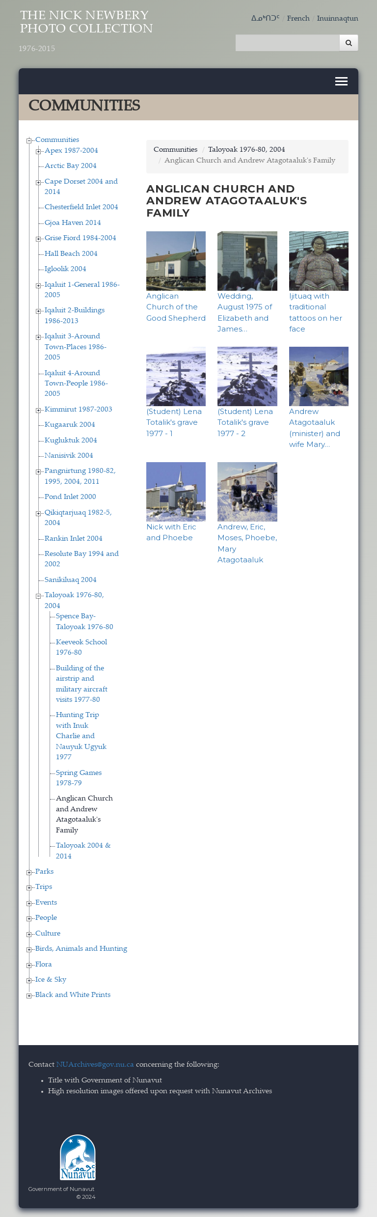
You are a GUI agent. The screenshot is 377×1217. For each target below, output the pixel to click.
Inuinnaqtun (337, 19)
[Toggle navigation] (341, 81)
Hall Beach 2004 (71, 253)
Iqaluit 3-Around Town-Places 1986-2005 (76, 346)
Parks (44, 871)
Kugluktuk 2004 (71, 439)
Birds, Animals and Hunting (81, 948)
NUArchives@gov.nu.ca (95, 1064)
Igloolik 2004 (65, 269)
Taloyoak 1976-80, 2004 (246, 149)
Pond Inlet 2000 (70, 496)
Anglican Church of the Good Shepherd (176, 306)
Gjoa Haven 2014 (73, 222)
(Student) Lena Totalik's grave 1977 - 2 (245, 421)
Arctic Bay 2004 (71, 165)
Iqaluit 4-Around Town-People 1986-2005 (76, 383)
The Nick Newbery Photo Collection (89, 32)
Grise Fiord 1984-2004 (80, 238)
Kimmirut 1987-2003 (78, 409)
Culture (47, 933)
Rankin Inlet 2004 (74, 538)
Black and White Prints (72, 994)
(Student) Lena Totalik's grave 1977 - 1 (174, 421)
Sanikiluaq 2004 (71, 579)
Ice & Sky (50, 979)
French (298, 19)
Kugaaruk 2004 (70, 424)
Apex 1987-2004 (71, 150)
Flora (43, 964)
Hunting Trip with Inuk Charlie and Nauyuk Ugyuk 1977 (81, 736)
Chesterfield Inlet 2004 (81, 207)
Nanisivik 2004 (69, 455)
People (46, 917)
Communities (57, 139)
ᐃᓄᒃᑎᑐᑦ (265, 19)
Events (46, 902)
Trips (43, 886)
